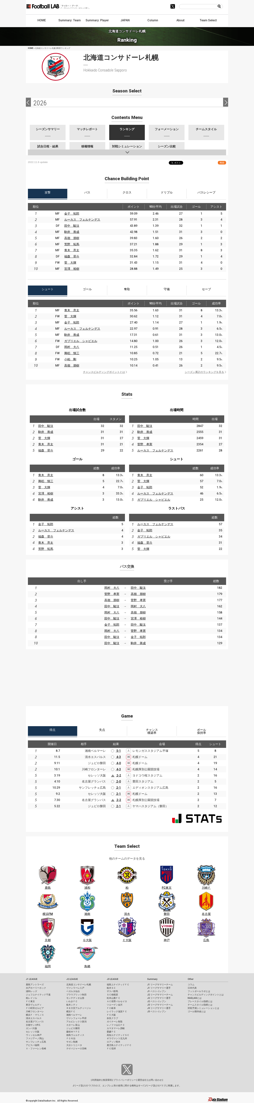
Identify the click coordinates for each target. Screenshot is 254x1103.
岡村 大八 (71, 347)
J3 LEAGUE (112, 979)
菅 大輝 (70, 262)
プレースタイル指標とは (200, 1001)
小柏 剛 (70, 359)
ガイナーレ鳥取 (115, 1021)
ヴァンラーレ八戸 (75, 988)
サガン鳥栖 (72, 1042)
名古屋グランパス (35, 1021)
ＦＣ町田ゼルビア (35, 1008)
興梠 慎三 (71, 353)
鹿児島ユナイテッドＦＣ (119, 1045)
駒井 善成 (71, 232)
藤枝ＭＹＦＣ (73, 1031)
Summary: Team (69, 20)
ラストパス (176, 508)
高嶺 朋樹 (71, 238)
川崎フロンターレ (35, 1011)
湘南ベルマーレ (74, 1015)
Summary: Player (97, 20)
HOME (41, 20)
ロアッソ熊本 (113, 1042)
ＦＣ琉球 (111, 1048)
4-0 (116, 763)
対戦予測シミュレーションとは (203, 1008)
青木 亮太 (71, 250)
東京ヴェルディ (34, 1004)
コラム (191, 984)
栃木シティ (72, 1004)
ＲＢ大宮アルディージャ (78, 1008)
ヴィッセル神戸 (34, 1035)
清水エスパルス (34, 1018)
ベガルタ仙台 (73, 991)
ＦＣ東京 (30, 1001)
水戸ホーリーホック (36, 988)
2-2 (116, 775)
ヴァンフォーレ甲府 (76, 1018)
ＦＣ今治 (70, 1038)
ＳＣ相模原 (112, 994)
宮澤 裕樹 (71, 269)
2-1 (116, 787)
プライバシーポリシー (125, 1080)
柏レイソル (31, 998)
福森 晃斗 (71, 256)
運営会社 (142, 1080)
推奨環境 (107, 1080)
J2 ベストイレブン (156, 1001)
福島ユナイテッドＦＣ (118, 984)
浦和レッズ (31, 991)
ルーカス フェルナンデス (82, 219)
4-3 (116, 757)
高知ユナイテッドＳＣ (118, 1035)
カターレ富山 (73, 1025)
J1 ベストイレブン (156, 991)
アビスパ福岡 (32, 1045)
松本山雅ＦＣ (113, 998)
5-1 (116, 751)
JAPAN (125, 20)
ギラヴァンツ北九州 (117, 1038)
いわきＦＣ (72, 1001)
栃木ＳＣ (111, 988)
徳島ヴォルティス (75, 1035)
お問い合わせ (155, 1080)
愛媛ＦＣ (111, 1031)
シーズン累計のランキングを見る (204, 371)
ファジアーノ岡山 (35, 1038)
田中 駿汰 (71, 226)
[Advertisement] (127, 675)
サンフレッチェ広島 (36, 1042)
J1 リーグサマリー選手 (159, 988)
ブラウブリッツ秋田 (76, 994)
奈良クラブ (112, 1018)
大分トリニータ (74, 1045)
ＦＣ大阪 (111, 1015)
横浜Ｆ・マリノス (35, 1015)
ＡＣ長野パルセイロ (117, 1001)
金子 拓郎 (71, 213)
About (180, 20)
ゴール (77, 459)
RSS (222, 162)
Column (152, 20)
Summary (152, 979)
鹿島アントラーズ (35, 984)
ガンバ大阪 (31, 1028)
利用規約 (96, 1080)
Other (190, 979)
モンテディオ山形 (75, 998)
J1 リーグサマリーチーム (160, 984)
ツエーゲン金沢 (115, 1004)
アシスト (77, 508)
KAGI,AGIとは (195, 998)
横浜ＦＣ (70, 1011)
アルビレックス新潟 (76, 1021)
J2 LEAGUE (72, 979)
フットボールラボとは (199, 991)
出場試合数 (77, 410)
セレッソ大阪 (32, 1031)
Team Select (208, 20)
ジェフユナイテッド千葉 (38, 994)
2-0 (116, 781)
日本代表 (192, 988)
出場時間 (176, 410)
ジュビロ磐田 (73, 1028)
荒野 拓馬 (71, 244)
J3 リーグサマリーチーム (160, 1004)
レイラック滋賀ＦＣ (117, 1011)
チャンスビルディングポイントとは (104, 371)
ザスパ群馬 (112, 991)
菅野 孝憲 (144, 444)
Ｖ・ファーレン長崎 (36, 1048)
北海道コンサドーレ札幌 (78, 984)
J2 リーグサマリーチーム (160, 994)
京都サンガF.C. (33, 1025)
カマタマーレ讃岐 (116, 1028)
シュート (176, 459)
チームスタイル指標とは (200, 1004)
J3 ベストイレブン (156, 1011)
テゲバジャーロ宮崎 (76, 1048)
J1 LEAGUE (31, 979)
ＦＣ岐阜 (111, 1008)
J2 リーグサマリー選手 (159, 998)
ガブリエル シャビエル (80, 341)
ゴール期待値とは (197, 1011)
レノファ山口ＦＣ (116, 1025)
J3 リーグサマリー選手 (159, 1008)
